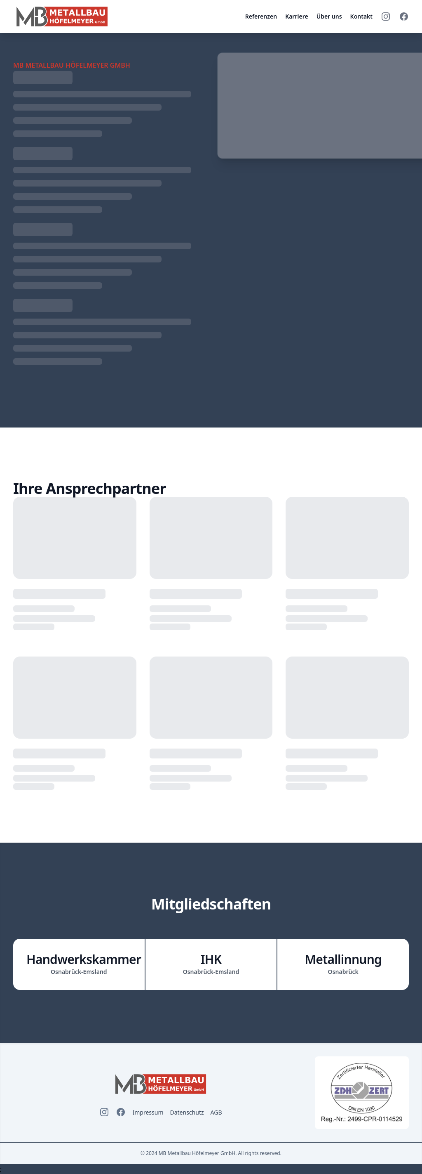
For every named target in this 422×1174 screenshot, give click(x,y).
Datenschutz (187, 1112)
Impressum (147, 1112)
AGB (216, 1112)
